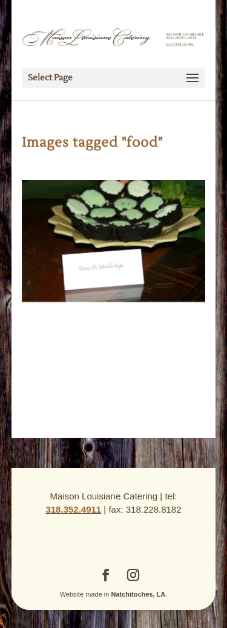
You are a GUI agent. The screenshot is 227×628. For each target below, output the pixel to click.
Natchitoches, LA (138, 594)
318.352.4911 (73, 509)
